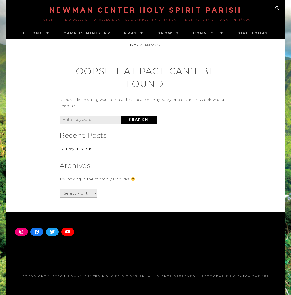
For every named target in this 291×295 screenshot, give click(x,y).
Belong (33, 33)
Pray (130, 33)
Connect (205, 33)
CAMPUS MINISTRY (86, 33)
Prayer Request (81, 149)
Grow (165, 33)
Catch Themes (253, 276)
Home (134, 44)
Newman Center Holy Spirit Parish (145, 10)
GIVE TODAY (252, 33)
